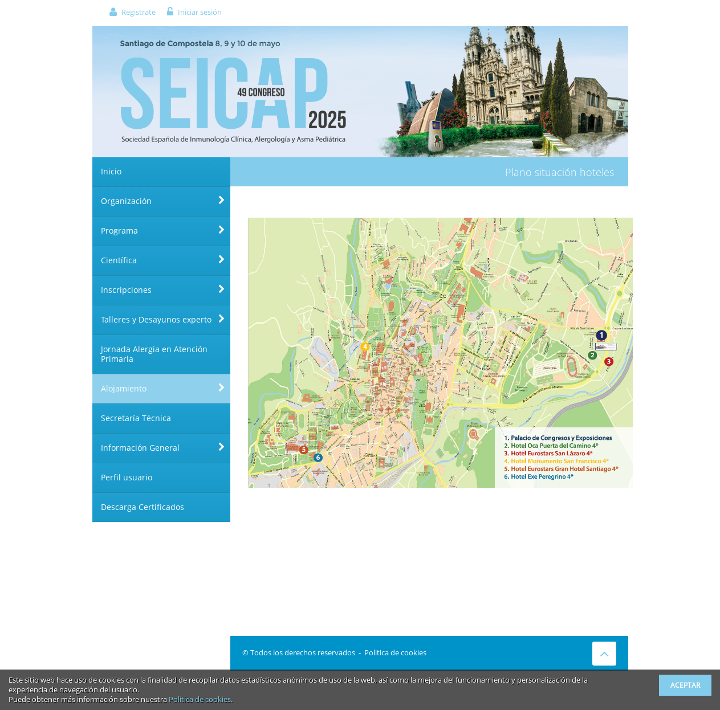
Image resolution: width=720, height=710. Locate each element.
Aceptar (685, 685)
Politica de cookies (395, 652)
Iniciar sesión (200, 12)
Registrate (138, 12)
